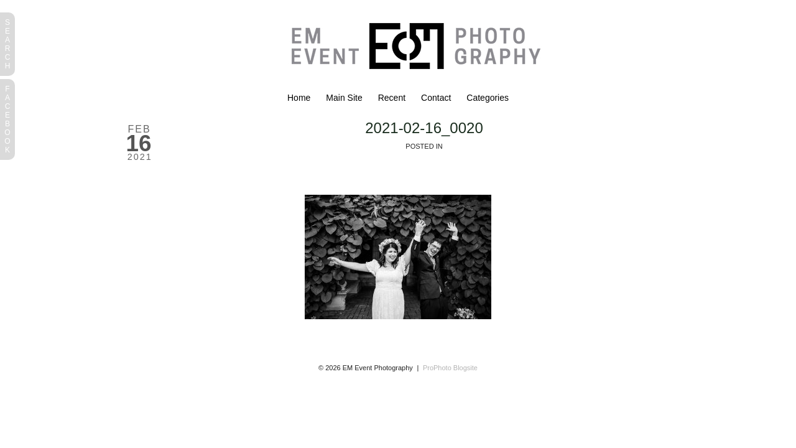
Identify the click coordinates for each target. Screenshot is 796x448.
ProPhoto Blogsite (450, 367)
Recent (391, 97)
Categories (487, 97)
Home (298, 97)
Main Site (344, 97)
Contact (436, 97)
